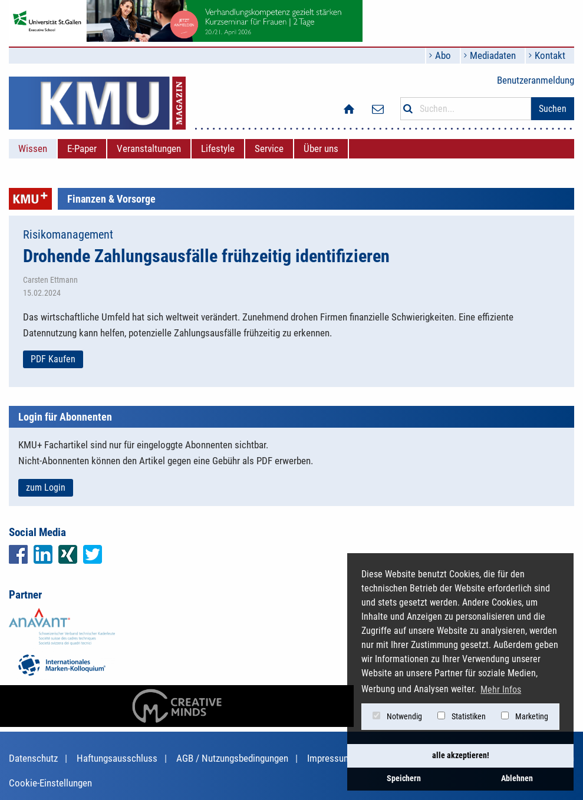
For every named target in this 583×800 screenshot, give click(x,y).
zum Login (45, 487)
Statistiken (461, 716)
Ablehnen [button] (517, 778)
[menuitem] (33, 148)
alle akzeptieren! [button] (460, 756)
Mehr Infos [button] (500, 689)
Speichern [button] (404, 778)
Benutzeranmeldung (535, 80)
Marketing (524, 716)
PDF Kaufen (53, 359)
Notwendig (397, 716)
